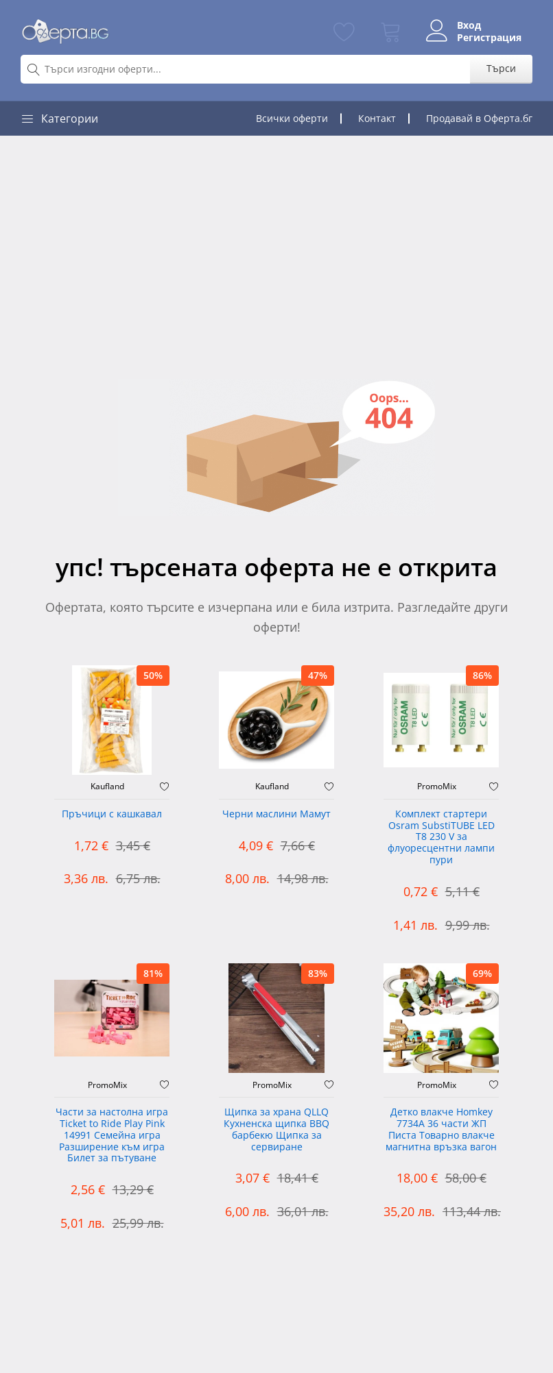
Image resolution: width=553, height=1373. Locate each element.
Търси (501, 68)
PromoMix (436, 786)
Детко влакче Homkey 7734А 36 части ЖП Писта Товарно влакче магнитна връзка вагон (441, 1129)
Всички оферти (292, 118)
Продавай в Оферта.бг (479, 118)
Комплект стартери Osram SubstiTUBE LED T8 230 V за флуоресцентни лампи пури (441, 837)
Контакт (377, 118)
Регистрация (489, 38)
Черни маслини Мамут (276, 814)
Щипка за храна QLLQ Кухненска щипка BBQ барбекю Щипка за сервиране (276, 1129)
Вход (469, 25)
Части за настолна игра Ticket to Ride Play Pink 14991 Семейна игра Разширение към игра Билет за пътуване (112, 1135)
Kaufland (107, 786)
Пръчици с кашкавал (112, 814)
